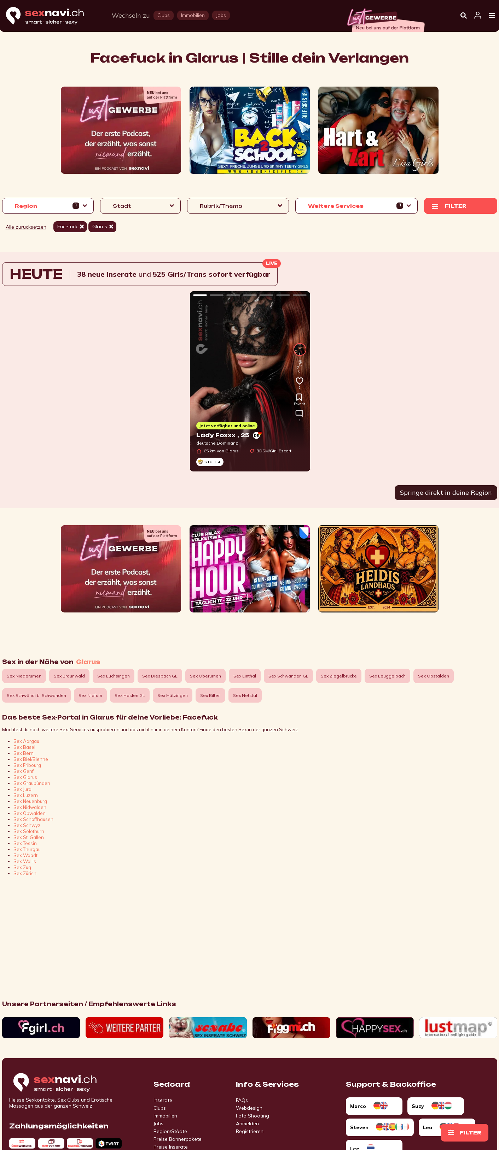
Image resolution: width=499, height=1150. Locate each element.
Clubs (159, 1108)
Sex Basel (24, 747)
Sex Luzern (25, 795)
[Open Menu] (492, 16)
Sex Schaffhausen (33, 819)
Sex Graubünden (31, 783)
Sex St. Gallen (28, 837)
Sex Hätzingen (172, 695)
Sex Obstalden (433, 676)
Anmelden (247, 1123)
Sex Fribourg (27, 765)
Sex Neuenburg (30, 801)
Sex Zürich (24, 873)
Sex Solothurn (28, 831)
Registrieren (249, 1131)
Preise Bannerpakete (177, 1139)
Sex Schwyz (26, 825)
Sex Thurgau (27, 849)
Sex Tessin (25, 843)
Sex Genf (23, 771)
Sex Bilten (210, 695)
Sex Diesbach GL (160, 676)
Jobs (158, 1123)
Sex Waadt (25, 855)
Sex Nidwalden (29, 807)
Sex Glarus (25, 777)
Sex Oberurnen (205, 676)
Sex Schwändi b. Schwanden (36, 695)
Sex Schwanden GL (288, 676)
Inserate (162, 1100)
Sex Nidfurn (90, 695)
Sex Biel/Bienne (30, 759)
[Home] (51, 16)
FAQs (242, 1100)
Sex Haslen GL (130, 695)
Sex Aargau (26, 741)
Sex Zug (22, 867)
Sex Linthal (244, 676)
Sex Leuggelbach (387, 676)
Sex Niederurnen (24, 676)
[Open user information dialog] (477, 15)
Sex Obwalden (29, 813)
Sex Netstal (245, 695)
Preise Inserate (170, 1147)
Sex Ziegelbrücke (339, 676)
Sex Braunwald (69, 676)
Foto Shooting (252, 1116)
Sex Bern (23, 753)
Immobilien (165, 1116)
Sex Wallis (24, 861)
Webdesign (249, 1108)
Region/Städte (170, 1131)
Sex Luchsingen (113, 676)
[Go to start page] (67, 1083)
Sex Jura (22, 789)
